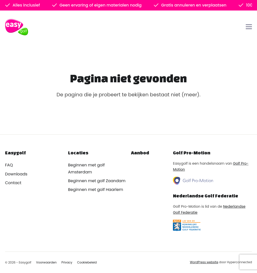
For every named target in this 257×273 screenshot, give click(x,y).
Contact (13, 183)
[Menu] (249, 28)
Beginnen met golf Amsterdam (86, 168)
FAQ (9, 165)
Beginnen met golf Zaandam (96, 181)
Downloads (16, 174)
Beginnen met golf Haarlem (95, 189)
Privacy (66, 262)
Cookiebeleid (87, 262)
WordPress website (204, 262)
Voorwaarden (46, 262)
